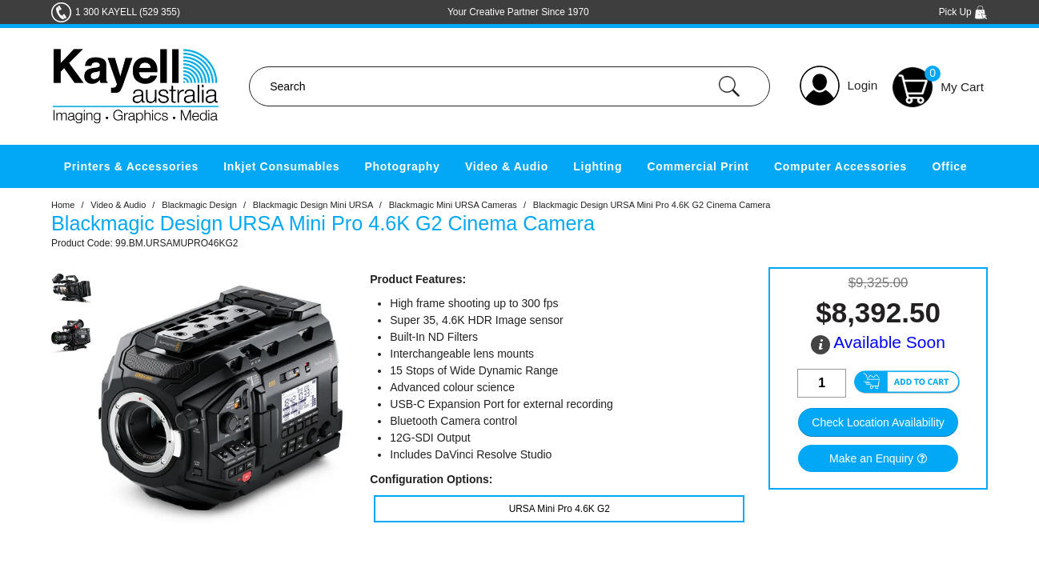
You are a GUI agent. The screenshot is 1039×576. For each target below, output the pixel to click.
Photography (402, 166)
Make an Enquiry (871, 458)
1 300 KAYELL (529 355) (127, 12)
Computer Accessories (840, 166)
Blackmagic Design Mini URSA (313, 205)
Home (62, 205)
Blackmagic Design (199, 205)
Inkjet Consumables (281, 166)
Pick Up (963, 12)
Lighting (597, 166)
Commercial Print (698, 166)
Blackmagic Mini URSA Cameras (453, 205)
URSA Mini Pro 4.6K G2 (559, 508)
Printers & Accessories (131, 166)
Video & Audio (506, 166)
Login (863, 85)
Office (949, 166)
